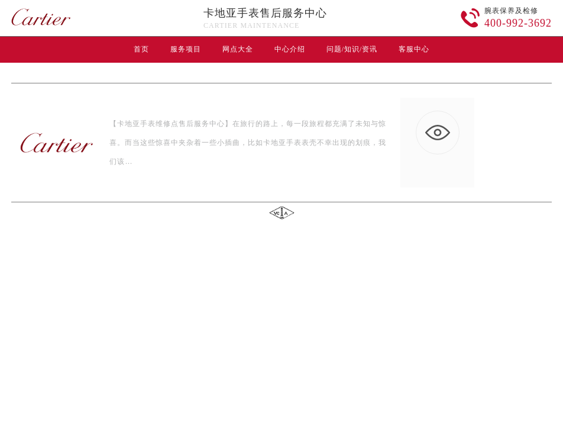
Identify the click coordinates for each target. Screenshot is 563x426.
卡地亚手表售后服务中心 (265, 13)
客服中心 (414, 49)
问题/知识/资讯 (352, 49)
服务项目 (185, 49)
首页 (141, 49)
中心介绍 (289, 49)
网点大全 (237, 49)
